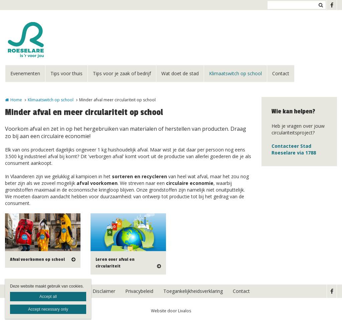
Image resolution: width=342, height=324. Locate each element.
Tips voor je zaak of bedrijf (122, 73)
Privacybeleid (139, 291)
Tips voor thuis (66, 73)
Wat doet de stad (180, 73)
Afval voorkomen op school (37, 259)
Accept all (48, 296)
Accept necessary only (48, 309)
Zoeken (321, 5)
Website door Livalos (171, 311)
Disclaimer (104, 291)
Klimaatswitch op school (235, 73)
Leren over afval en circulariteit (115, 263)
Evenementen (25, 73)
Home (16, 100)
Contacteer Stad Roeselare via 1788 (294, 149)
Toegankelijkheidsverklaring (193, 291)
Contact (280, 73)
